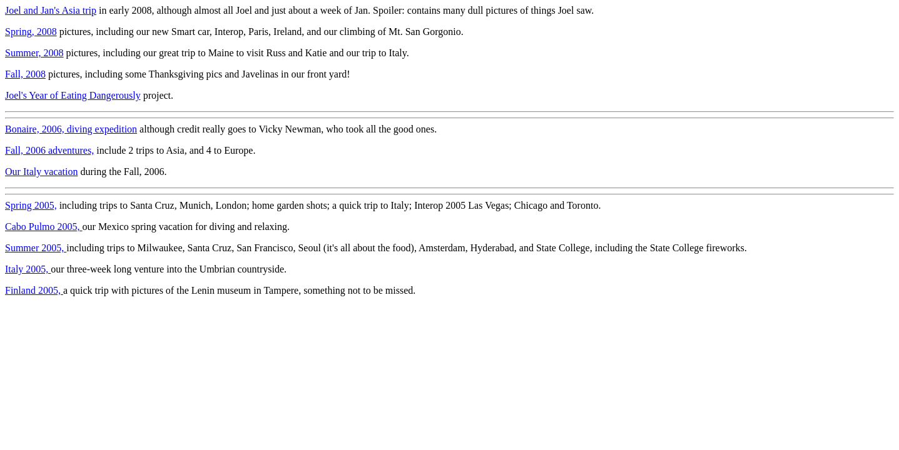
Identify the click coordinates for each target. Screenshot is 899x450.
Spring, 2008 (31, 31)
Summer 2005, (35, 247)
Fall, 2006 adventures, (49, 150)
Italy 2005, (28, 269)
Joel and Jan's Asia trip (50, 10)
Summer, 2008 (34, 53)
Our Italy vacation (41, 171)
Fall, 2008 (25, 74)
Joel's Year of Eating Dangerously (73, 95)
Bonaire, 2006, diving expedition (71, 129)
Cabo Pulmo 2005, (44, 226)
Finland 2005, (34, 290)
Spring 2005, (31, 205)
